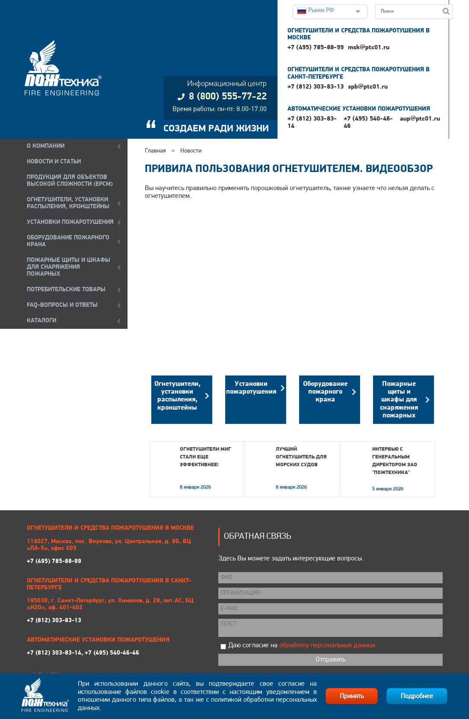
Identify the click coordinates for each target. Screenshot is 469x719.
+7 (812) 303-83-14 (312, 123)
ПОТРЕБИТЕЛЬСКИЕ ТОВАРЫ (66, 289)
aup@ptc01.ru (420, 119)
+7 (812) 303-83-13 (315, 87)
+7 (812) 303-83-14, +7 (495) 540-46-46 (83, 653)
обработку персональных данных (327, 645)
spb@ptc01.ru (368, 87)
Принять (352, 696)
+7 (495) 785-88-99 (315, 48)
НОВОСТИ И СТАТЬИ (54, 162)
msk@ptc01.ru (368, 48)
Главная (155, 151)
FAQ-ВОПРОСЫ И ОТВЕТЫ (62, 305)
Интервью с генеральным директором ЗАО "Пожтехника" (394, 461)
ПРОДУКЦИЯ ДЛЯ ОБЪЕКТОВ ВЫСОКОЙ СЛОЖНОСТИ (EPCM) (70, 181)
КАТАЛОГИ (41, 321)
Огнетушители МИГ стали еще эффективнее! (205, 457)
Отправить (330, 659)
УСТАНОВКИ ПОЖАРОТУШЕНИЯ (70, 222)
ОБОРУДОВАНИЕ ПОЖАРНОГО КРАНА (68, 241)
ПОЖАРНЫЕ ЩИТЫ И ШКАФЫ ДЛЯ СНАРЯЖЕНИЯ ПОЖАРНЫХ (68, 267)
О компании (45, 146)
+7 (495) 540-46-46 (368, 123)
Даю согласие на (301, 645)
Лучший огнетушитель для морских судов (301, 457)
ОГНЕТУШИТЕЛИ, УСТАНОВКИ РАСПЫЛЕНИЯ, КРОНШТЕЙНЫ (68, 203)
